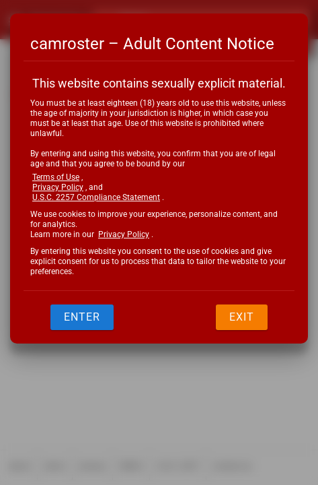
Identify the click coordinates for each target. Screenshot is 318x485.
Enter (82, 317)
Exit (241, 317)
